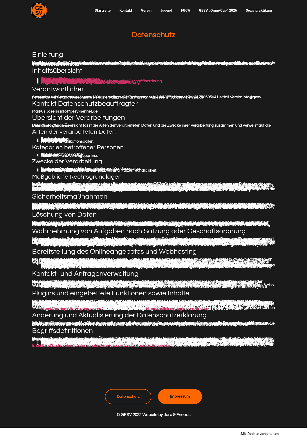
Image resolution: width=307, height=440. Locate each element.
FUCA (185, 10)
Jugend (166, 10)
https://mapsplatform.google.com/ (72, 309)
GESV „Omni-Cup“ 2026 (218, 10)
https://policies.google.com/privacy (177, 309)
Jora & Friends (177, 415)
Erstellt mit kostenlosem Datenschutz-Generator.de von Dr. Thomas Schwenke (101, 346)
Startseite (103, 10)
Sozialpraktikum (259, 10)
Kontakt (125, 10)
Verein (146, 10)
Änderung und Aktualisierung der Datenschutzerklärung (90, 83)
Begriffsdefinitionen (58, 83)
